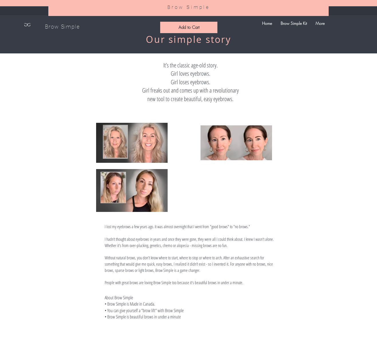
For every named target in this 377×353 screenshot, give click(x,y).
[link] (274, 9)
